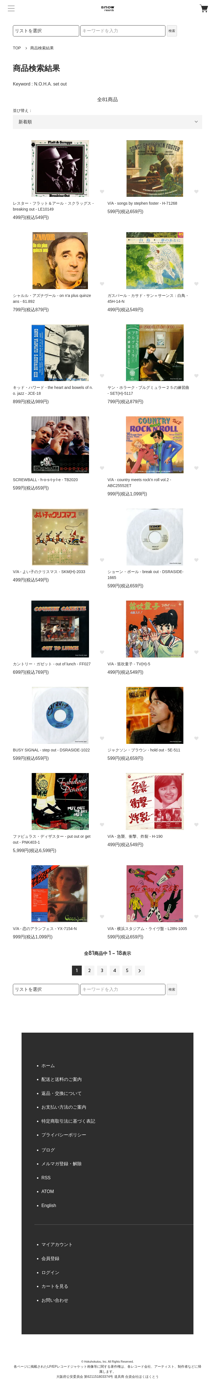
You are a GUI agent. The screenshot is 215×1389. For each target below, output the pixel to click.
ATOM (47, 1191)
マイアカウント (57, 1244)
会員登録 (50, 1258)
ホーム (48, 1065)
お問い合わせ (54, 1300)
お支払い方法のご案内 (63, 1107)
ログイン (50, 1272)
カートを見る (54, 1286)
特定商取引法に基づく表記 (68, 1121)
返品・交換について (61, 1093)
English (48, 1205)
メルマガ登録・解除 (61, 1163)
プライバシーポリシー (63, 1134)
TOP (17, 48)
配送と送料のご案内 (61, 1079)
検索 (172, 31)
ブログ (48, 1150)
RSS (46, 1177)
